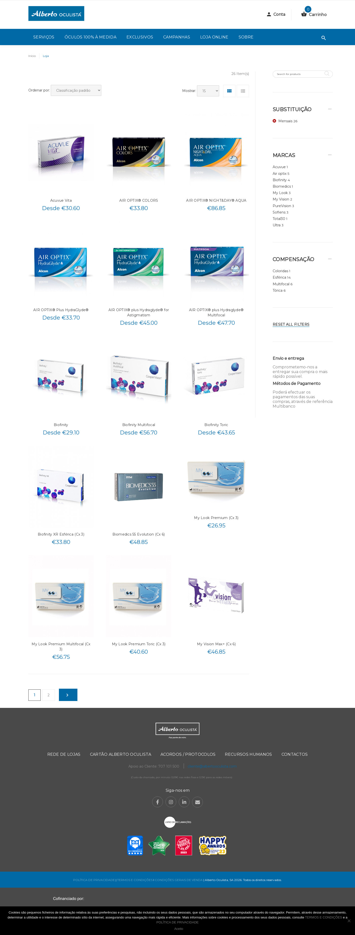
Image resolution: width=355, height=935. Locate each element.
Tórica (278, 290)
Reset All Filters (291, 324)
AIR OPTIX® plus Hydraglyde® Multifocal (216, 312)
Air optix (279, 173)
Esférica (279, 277)
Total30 (279, 218)
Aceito (178, 929)
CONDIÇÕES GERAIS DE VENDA (179, 880)
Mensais (285, 121)
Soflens (279, 212)
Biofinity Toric (216, 425)
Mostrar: (189, 91)
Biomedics (282, 186)
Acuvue (279, 167)
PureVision (282, 206)
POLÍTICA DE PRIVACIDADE (94, 880)
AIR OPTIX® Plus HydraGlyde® (61, 310)
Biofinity (61, 425)
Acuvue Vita (61, 200)
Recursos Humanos (248, 754)
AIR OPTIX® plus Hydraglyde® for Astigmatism (138, 312)
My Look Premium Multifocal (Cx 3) (61, 646)
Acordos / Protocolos (187, 754)
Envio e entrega (288, 358)
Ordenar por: (39, 90)
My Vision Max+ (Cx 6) (216, 644)
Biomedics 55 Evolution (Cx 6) (138, 534)
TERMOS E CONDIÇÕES (135, 880)
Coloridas (280, 271)
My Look (280, 193)
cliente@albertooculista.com (212, 766)
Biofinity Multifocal (138, 425)
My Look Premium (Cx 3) (216, 518)
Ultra (277, 225)
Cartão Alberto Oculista (120, 754)
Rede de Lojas (64, 754)
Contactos (295, 754)
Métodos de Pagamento (296, 383)
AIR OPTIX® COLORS (138, 200)
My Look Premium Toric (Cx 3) (139, 644)
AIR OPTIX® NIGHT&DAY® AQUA (216, 200)
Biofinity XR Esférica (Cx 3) (61, 534)
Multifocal (281, 284)
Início (32, 56)
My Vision (281, 199)
